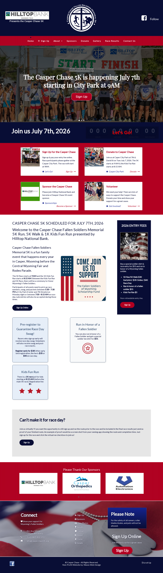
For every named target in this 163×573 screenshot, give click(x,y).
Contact (80, 531)
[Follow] (150, 19)
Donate (135, 171)
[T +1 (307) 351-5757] (36, 537)
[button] (3, 84)
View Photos (82, 523)
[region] (81, 84)
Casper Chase (73, 562)
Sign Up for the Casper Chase (59, 151)
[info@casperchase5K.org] (36, 541)
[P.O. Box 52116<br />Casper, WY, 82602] (36, 532)
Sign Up (71, 171)
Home (80, 539)
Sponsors (81, 519)
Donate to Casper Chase (120, 151)
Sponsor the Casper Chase (57, 186)
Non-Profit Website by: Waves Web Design (81, 565)
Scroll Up (146, 562)
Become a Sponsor (66, 206)
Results (80, 527)
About (80, 535)
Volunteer (112, 186)
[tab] (78, 497)
